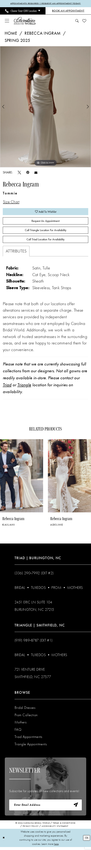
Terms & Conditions (64, 826)
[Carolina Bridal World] (25, 21)
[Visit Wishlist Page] (84, 21)
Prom (56, 590)
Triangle (24, 387)
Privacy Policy (31, 829)
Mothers (75, 590)
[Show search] (77, 21)
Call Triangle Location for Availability (45, 232)
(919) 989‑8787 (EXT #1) (34, 643)
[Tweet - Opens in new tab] (19, 172)
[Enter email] (45, 808)
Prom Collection (26, 717)
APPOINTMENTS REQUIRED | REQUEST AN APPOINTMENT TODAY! (45, 3)
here (56, 847)
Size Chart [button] (12, 202)
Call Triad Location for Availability (45, 241)
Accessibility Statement (55, 829)
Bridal (20, 590)
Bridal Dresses (25, 710)
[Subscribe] (75, 808)
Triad (7, 387)
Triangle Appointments (31, 746)
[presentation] (21, 478)
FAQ (18, 732)
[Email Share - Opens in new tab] (36, 173)
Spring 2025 (17, 40)
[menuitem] (23, 11)
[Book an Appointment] (68, 11)
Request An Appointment (45, 222)
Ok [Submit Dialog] (86, 840)
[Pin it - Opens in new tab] (27, 172)
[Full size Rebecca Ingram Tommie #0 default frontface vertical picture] (45, 106)
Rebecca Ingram (42, 33)
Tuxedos (38, 590)
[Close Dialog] (4, 841)
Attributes (16, 253)
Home (11, 33)
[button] (7, 21)
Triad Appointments (28, 739)
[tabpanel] (45, 106)
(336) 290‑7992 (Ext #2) (34, 575)
